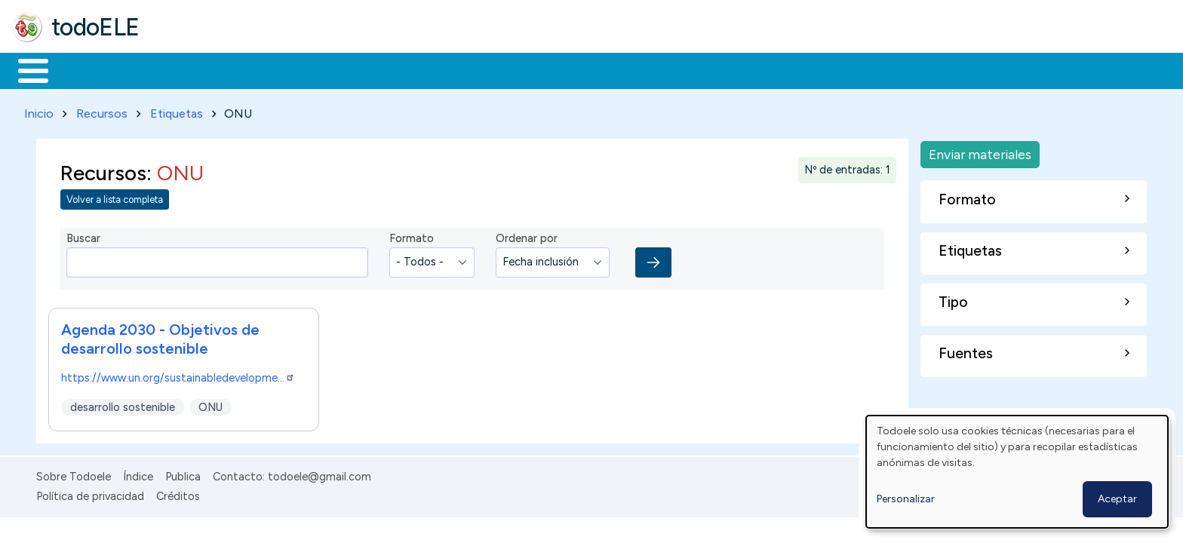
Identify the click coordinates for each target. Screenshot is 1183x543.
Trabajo (272, 69)
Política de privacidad (90, 493)
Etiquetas (176, 110)
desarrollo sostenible (122, 404)
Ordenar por (527, 236)
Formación (182, 69)
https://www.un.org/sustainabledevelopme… (178, 375)
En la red (356, 69)
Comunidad (551, 69)
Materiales (84, 69)
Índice (138, 473)
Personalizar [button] (906, 498)
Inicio (25, 69)
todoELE (95, 27)
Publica (183, 473)
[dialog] (1017, 472)
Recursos (102, 110)
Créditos (178, 493)
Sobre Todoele (73, 473)
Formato (411, 236)
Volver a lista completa (114, 197)
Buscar (620, 69)
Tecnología (451, 69)
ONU (210, 404)
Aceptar (1117, 498)
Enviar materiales (980, 151)
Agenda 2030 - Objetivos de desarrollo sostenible (160, 336)
